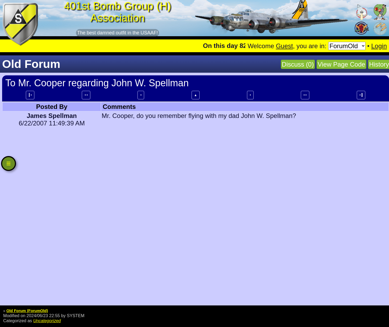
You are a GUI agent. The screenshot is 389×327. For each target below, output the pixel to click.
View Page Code (341, 64)
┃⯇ (30, 95)
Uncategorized (47, 320)
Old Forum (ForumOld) (27, 311)
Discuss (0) (298, 64)
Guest (284, 46)
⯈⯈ (305, 95)
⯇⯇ (86, 95)
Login (379, 46)
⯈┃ (361, 95)
